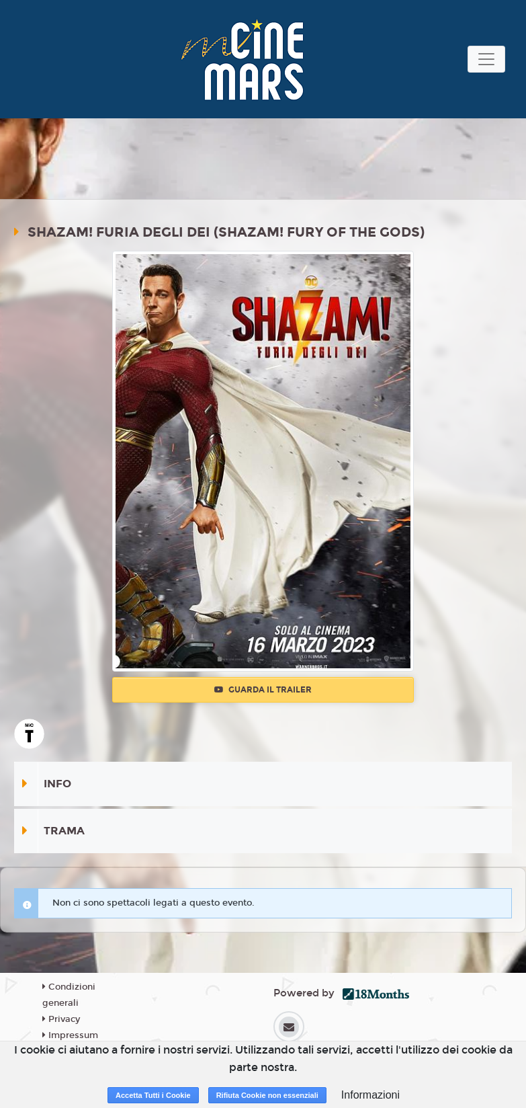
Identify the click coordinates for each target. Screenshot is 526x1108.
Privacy (61, 1019)
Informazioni (370, 1095)
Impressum (70, 1035)
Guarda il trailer (263, 690)
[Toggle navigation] (486, 59)
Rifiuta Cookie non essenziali (267, 1095)
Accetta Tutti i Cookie (153, 1095)
